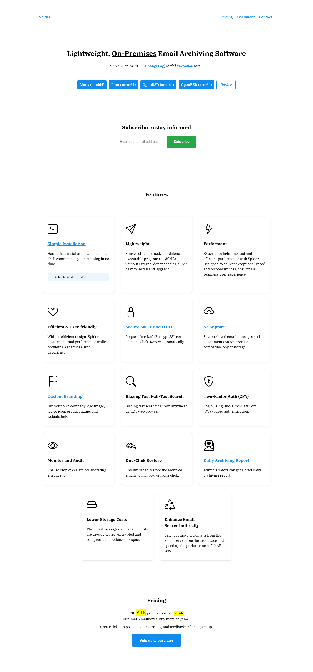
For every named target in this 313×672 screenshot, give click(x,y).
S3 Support (215, 326)
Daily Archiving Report (226, 460)
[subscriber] (141, 142)
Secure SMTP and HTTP (150, 326)
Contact (265, 17)
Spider (45, 17)
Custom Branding (65, 396)
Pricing (226, 17)
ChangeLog (154, 66)
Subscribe (182, 142)
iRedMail (186, 66)
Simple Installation (67, 243)
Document (246, 17)
